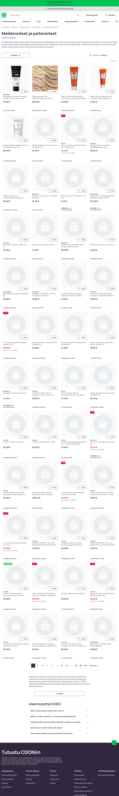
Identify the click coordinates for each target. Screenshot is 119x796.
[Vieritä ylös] (114, 742)
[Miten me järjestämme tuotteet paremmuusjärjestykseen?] (90, 55)
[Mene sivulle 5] (52, 666)
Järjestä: (96, 55)
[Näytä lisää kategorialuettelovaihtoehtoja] (116, 21)
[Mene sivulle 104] (85, 666)
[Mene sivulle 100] (81, 666)
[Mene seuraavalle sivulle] (94, 666)
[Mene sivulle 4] (47, 666)
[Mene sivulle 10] (62, 666)
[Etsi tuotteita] (78, 15)
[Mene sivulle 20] (66, 666)
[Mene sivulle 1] (33, 666)
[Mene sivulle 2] (38, 666)
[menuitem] (9, 21)
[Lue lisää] (59, 693)
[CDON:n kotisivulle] (4, 15)
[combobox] (45, 15)
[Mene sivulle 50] (76, 666)
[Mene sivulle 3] (43, 666)
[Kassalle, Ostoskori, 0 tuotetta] (110, 15)
